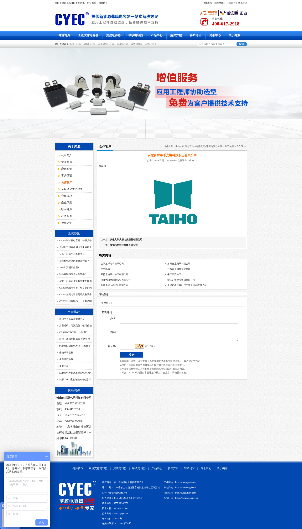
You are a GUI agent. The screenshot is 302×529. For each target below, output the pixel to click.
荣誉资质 (66, 162)
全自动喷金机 (66, 352)
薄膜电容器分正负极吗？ (72, 318)
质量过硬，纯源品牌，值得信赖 (75, 325)
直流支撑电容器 (88, 35)
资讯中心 (215, 35)
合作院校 (66, 195)
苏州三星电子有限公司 (178, 263)
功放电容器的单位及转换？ (73, 274)
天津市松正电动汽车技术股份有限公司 (187, 285)
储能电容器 (90, 44)
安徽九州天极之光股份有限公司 (126, 239)
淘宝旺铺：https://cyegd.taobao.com (181, 498)
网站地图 (219, 3)
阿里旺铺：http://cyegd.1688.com (180, 492)
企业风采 (66, 202)
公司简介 (66, 155)
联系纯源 (242, 3)
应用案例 (66, 168)
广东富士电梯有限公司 (178, 269)
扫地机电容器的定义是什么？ (74, 260)
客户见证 (195, 35)
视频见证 (66, 222)
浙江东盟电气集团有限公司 (181, 279)
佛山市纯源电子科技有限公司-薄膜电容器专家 (198, 146)
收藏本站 (207, 3)
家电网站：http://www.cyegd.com (180, 487)
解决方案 (176, 35)
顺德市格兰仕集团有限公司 (124, 245)
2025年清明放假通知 (69, 267)
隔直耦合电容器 (106, 44)
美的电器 (64, 366)
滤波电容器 (113, 35)
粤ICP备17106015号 (112, 518)
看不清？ (142, 349)
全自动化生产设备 (72, 189)
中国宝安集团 (174, 274)
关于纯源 (234, 35)
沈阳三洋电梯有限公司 (112, 263)
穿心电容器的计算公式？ (72, 254)
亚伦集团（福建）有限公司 (114, 285)
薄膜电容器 (75, 44)
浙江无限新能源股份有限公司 (116, 279)
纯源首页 (64, 35)
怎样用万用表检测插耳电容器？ (75, 247)
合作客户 (241, 146)
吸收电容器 (135, 35)
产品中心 (156, 35)
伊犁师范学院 (66, 359)
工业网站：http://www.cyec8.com (180, 482)
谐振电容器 (151, 44)
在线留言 (231, 3)
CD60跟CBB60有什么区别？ (73, 332)
